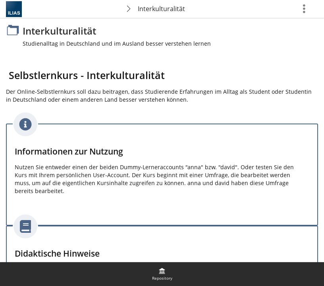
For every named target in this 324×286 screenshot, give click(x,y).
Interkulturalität (161, 8)
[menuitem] (162, 274)
